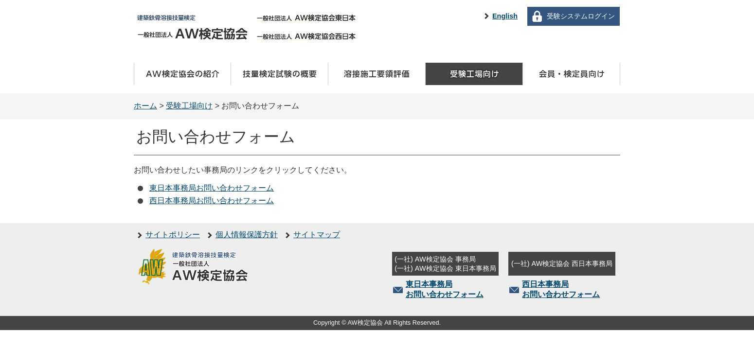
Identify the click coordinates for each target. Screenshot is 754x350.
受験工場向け (189, 106)
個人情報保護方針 (246, 234)
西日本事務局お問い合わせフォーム (211, 200)
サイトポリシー (172, 234)
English (505, 16)
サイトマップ (316, 234)
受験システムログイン (581, 16)
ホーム (145, 106)
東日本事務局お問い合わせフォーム (211, 188)
